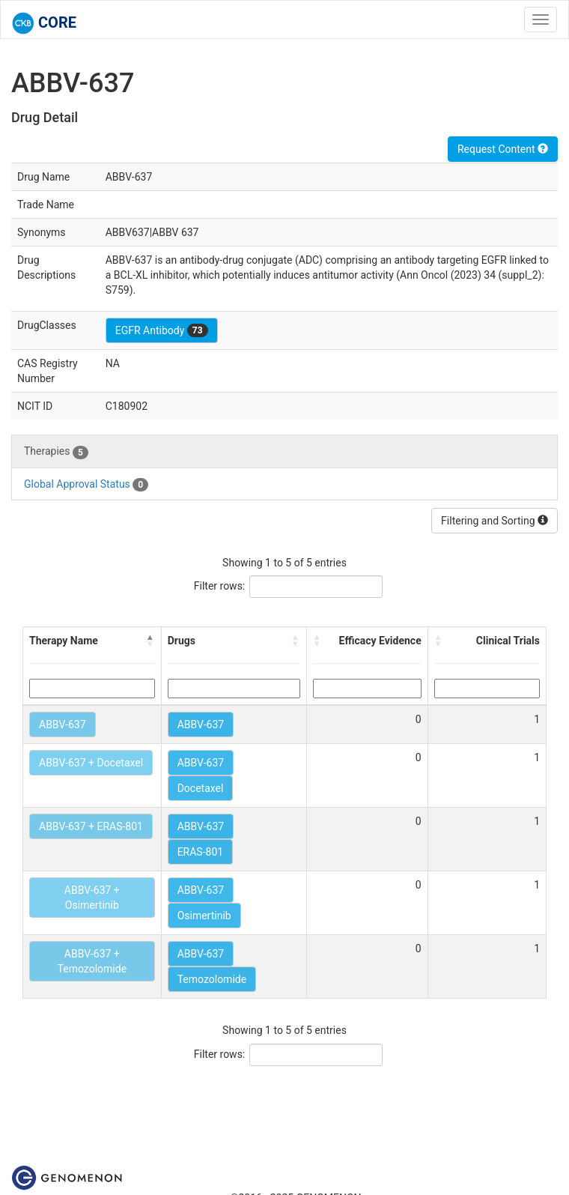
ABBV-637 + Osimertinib (92, 897)
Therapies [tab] (56, 452)
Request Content (502, 149)
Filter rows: (220, 586)
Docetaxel (200, 788)
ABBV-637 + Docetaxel (91, 763)
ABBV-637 (62, 724)
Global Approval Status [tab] (86, 484)
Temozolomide (211, 979)
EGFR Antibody (161, 330)
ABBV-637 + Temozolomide (92, 961)
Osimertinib (204, 916)
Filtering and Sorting (494, 521)
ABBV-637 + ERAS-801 (91, 826)
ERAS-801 (200, 852)
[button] (150, 640)
